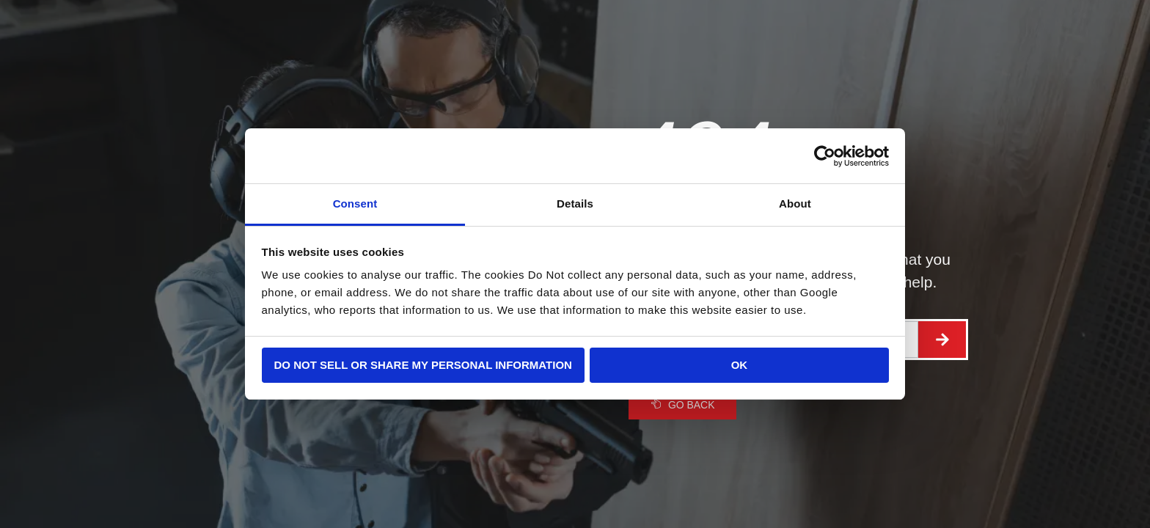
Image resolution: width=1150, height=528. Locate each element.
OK (739, 365)
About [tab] (795, 203)
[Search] (942, 339)
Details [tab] (575, 203)
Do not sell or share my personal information (423, 365)
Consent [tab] (355, 203)
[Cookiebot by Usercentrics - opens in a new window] (825, 156)
